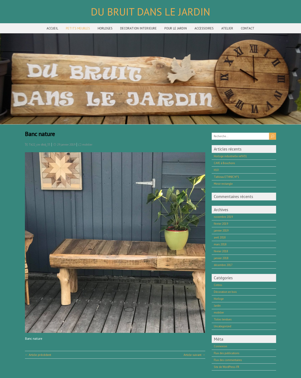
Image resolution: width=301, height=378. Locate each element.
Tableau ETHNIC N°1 (226, 177)
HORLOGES (105, 28)
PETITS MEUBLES (78, 28)
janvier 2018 (221, 258)
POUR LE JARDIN (175, 28)
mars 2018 (220, 244)
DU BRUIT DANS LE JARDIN (150, 11)
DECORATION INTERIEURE (138, 28)
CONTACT (247, 28)
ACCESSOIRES (204, 28)
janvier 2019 (221, 230)
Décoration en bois (225, 292)
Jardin (217, 305)
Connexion (220, 346)
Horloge (219, 299)
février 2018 (221, 251)
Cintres (218, 285)
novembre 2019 (223, 217)
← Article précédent (38, 355)
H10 (216, 170)
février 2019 (221, 224)
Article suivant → (194, 355)
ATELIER (227, 28)
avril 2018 (220, 237)
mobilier (87, 144)
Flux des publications (226, 353)
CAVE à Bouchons (224, 163)
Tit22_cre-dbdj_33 (39, 144)
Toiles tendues (223, 319)
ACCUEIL (52, 28)
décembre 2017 (223, 265)
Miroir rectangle (223, 184)
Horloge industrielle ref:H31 (230, 156)
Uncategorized (222, 326)
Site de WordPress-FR (226, 367)
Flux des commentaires (228, 360)
